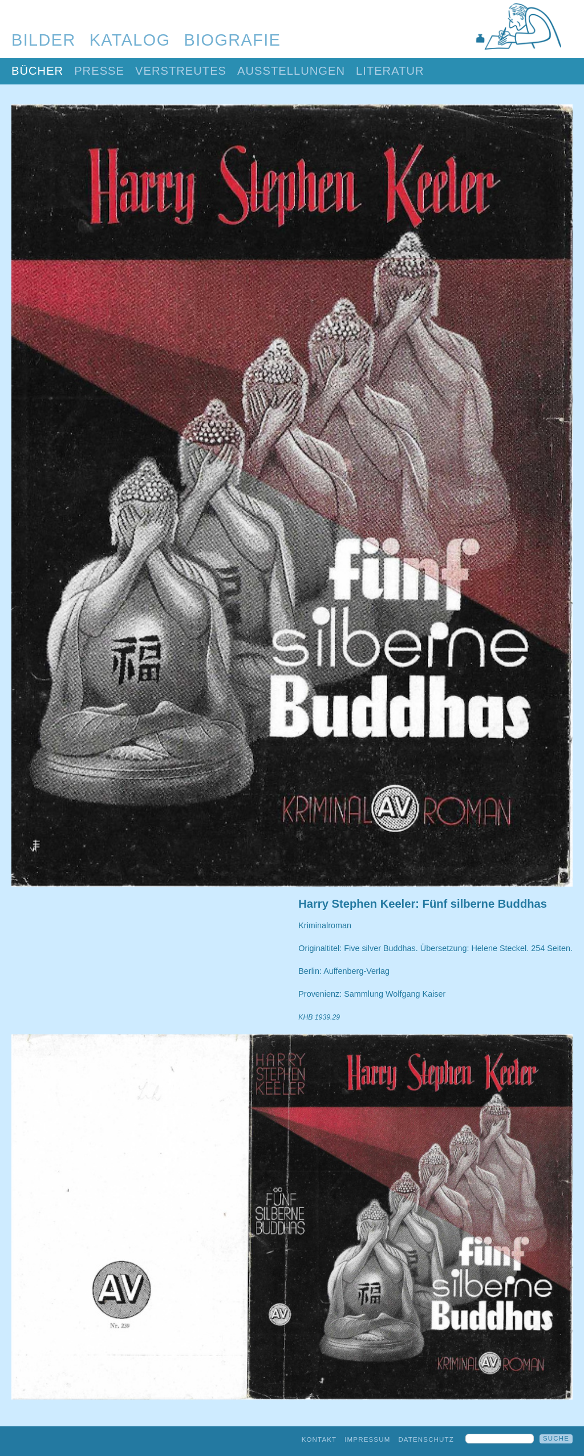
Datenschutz (426, 1439)
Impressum (367, 1439)
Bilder (43, 40)
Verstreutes (180, 70)
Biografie (232, 40)
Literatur (390, 70)
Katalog (130, 40)
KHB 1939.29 (319, 1017)
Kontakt (319, 1439)
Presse (99, 70)
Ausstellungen (291, 70)
